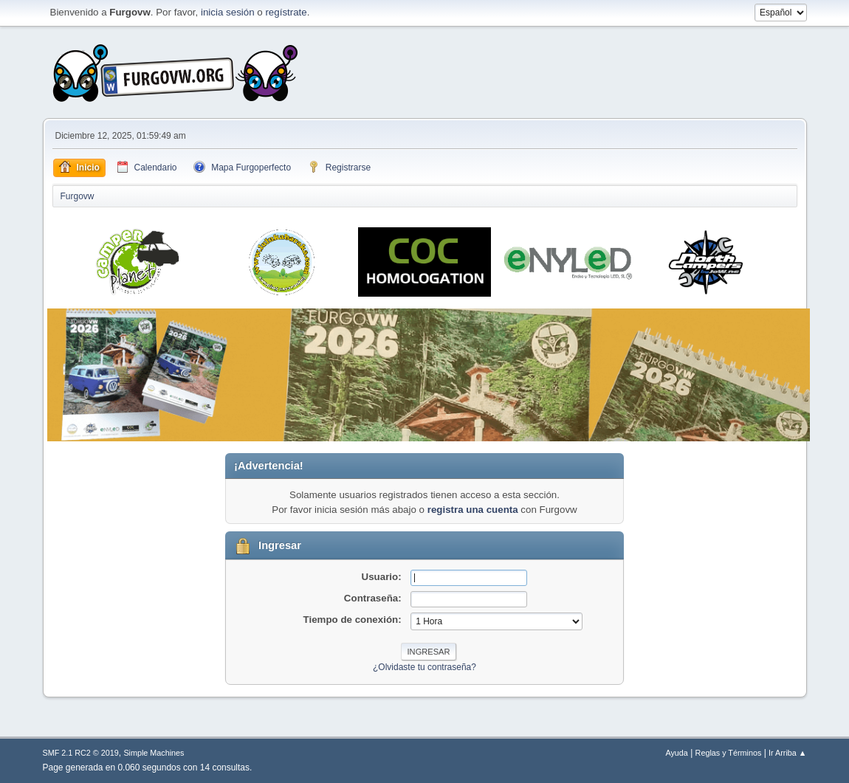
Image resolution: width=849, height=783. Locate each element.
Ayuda (676, 752)
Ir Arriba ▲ (787, 752)
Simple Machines (153, 752)
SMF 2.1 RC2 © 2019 (81, 752)
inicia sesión (228, 12)
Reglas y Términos (728, 752)
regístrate (285, 12)
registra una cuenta (472, 509)
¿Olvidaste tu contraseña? (424, 667)
